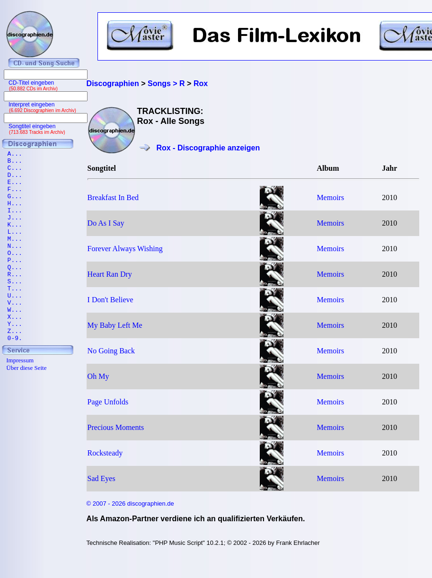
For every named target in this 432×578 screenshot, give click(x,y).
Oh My (98, 376)
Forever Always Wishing (125, 249)
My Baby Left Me (115, 325)
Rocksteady (105, 453)
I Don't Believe (110, 300)
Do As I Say (106, 223)
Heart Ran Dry (110, 274)
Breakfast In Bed (113, 197)
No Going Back (111, 351)
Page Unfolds (108, 402)
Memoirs (330, 197)
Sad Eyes (101, 478)
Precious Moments (116, 427)
